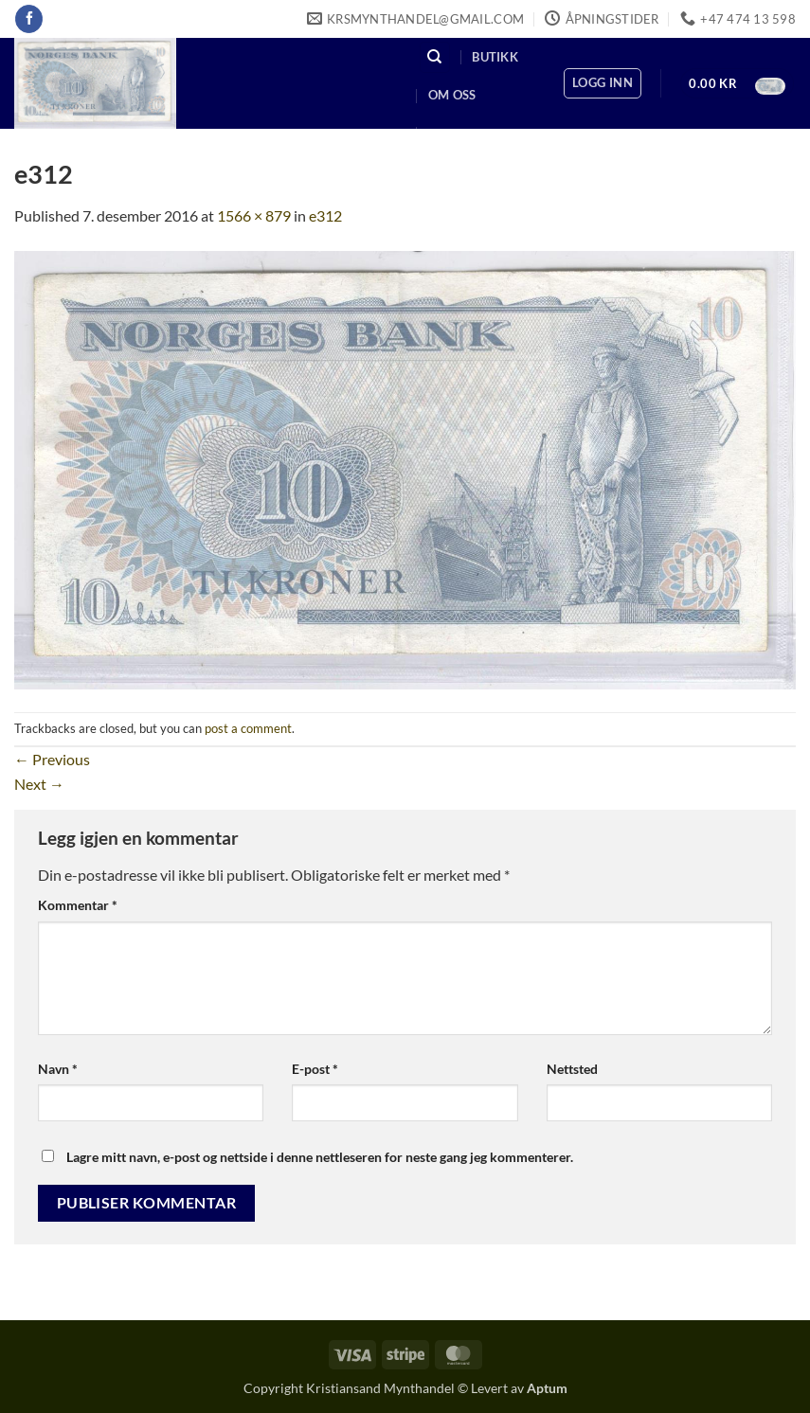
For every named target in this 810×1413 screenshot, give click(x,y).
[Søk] (435, 57)
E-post (315, 1069)
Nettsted (572, 1069)
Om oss (452, 94)
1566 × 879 (254, 215)
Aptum (547, 1388)
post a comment (248, 728)
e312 (325, 215)
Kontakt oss (471, 133)
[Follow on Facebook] (29, 19)
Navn (58, 1069)
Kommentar (77, 905)
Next (39, 784)
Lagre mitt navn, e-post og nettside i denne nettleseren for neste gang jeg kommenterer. (319, 1157)
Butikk (495, 56)
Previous (52, 759)
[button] (602, 83)
